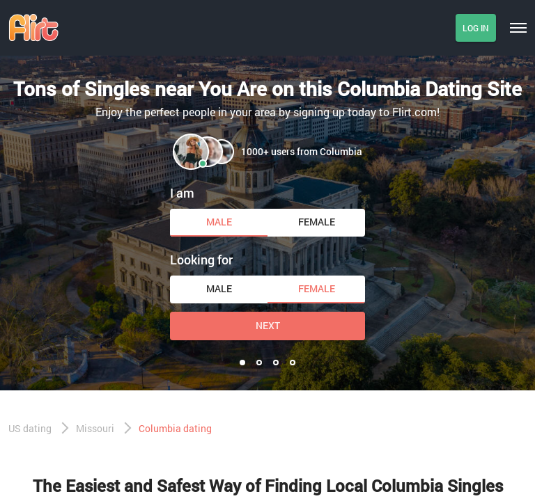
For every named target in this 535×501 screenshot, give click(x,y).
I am (182, 192)
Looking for (201, 259)
